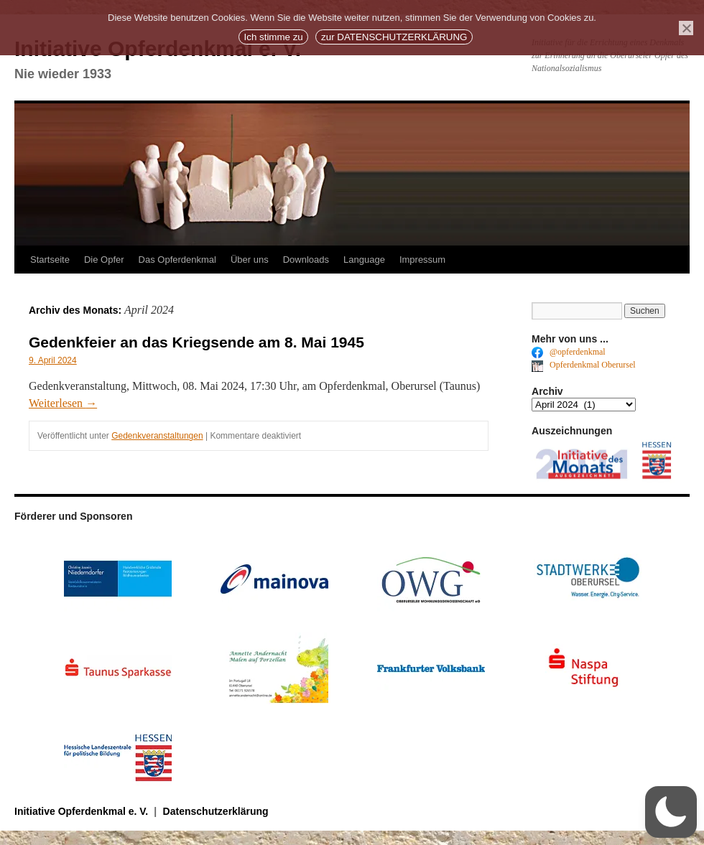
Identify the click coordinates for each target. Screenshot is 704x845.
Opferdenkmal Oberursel (584, 365)
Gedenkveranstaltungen (157, 436)
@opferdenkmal (569, 352)
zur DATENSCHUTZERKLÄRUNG (394, 37)
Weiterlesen (63, 403)
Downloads (306, 259)
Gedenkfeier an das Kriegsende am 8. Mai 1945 (196, 342)
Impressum (422, 259)
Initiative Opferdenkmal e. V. (82, 811)
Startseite (50, 259)
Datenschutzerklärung (216, 811)
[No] (686, 28)
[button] (671, 812)
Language (364, 259)
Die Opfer (104, 259)
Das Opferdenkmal (177, 259)
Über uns (250, 259)
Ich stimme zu (273, 37)
